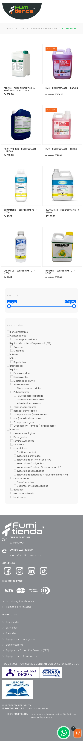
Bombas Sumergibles (25, 410)
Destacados (16, 365)
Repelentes (20, 362)
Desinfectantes (25, 482)
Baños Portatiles (19, 332)
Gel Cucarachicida (27, 452)
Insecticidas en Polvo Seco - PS (34, 459)
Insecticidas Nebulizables (30, 470)
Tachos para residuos (25, 339)
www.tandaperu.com (41, 717)
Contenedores (18, 335)
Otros (13, 358)
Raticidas (18, 489)
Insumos (15, 429)
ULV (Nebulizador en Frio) (27, 418)
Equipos (14, 369)
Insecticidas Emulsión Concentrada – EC (39, 467)
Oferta (14, 354)
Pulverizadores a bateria (30, 395)
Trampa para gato (24, 422)
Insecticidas (20, 448)
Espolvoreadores (22, 373)
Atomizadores (21, 384)
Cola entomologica (24, 433)
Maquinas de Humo (24, 380)
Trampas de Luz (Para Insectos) (31, 414)
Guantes (18, 347)
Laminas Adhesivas (24, 441)
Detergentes (20, 437)
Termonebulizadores (25, 407)
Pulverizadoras (21, 392)
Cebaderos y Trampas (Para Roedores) (35, 425)
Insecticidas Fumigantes (30, 463)
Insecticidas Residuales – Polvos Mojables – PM (42, 474)
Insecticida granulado (29, 456)
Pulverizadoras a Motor (29, 403)
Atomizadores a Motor (29, 388)
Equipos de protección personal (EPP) (30, 343)
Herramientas (21, 377)
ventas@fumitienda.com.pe (25, 555)
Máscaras (19, 350)
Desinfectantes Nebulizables (32, 485)
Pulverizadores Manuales (30, 399)
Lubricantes (20, 497)
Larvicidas (19, 444)
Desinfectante (21, 478)
